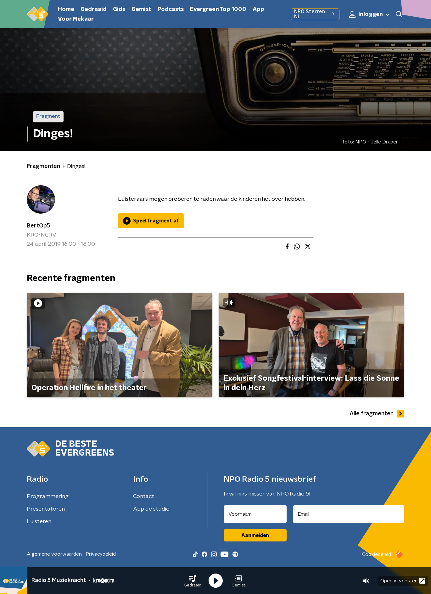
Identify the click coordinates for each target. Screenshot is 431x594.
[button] (192, 581)
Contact (143, 496)
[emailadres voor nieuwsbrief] (349, 514)
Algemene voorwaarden (54, 554)
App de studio (151, 509)
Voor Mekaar (76, 19)
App (258, 9)
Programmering (48, 496)
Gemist (141, 9)
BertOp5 (38, 226)
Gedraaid (94, 9)
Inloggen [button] (369, 14)
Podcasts (171, 9)
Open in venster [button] (402, 581)
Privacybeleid (101, 554)
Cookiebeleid (376, 554)
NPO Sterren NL (315, 14)
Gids (119, 9)
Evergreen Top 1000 (218, 9)
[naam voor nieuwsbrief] (255, 514)
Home (66, 9)
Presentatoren (46, 509)
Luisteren (39, 521)
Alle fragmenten (377, 413)
